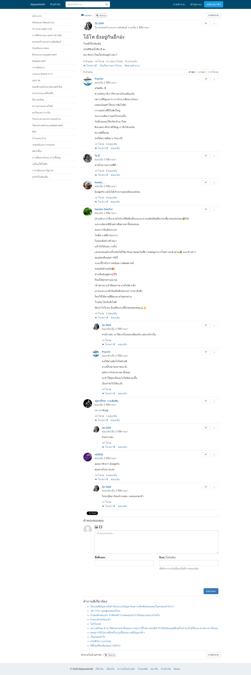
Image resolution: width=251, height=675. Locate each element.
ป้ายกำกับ (166, 669)
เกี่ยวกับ (100, 669)
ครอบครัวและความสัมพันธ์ (46, 41)
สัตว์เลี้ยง (37, 151)
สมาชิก (154, 669)
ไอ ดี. (97, 155)
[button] (213, 15)
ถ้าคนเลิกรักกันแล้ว (100, 619)
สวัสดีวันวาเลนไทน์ (100, 641)
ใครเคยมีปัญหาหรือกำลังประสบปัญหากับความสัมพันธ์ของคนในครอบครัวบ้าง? (132, 606)
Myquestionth (38, 4)
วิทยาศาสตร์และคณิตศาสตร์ (47, 125)
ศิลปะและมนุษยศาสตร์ (44, 54)
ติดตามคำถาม (132, 65)
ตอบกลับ (115, 148)
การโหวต (213, 72)
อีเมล (162, 557)
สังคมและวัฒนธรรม (43, 22)
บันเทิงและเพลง (40, 48)
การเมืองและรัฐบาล (42, 170)
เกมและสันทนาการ (42, 74)
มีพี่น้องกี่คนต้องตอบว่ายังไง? (105, 645)
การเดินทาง (38, 67)
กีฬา (34, 131)
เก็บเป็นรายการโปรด (111, 65)
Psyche (99, 78)
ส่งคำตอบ (211, 591)
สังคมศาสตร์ (39, 61)
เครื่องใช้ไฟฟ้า (40, 164)
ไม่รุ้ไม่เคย (95, 623)
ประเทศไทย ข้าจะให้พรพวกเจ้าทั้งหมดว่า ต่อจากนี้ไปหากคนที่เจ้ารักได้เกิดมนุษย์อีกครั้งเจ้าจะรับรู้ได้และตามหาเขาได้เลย (154, 628)
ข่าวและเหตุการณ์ (42, 28)
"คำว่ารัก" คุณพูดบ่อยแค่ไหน (105, 610)
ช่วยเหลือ (143, 669)
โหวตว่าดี (90, 65)
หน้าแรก (36, 16)
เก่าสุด (201, 72)
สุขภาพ (36, 80)
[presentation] (191, 579)
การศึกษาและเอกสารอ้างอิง (47, 35)
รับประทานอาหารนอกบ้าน (46, 119)
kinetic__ (100, 182)
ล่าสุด (192, 72)
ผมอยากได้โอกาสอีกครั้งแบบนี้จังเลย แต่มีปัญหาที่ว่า (117, 632)
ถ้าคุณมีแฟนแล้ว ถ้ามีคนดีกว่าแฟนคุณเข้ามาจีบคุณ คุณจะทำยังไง (125, 615)
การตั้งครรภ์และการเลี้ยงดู (46, 157)
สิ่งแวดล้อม (38, 99)
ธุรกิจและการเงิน (41, 112)
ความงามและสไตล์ (42, 106)
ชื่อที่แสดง (100, 557)
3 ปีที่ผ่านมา (143, 27)
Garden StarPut (104, 209)
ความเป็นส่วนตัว (126, 669)
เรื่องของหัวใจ (97, 637)
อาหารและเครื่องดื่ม (43, 93)
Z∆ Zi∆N (99, 23)
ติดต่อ (177, 669)
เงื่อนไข (110, 669)
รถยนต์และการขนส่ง (43, 144)
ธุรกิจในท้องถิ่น (40, 176)
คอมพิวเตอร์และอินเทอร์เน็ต (47, 86)
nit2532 (99, 454)
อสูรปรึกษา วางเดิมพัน (106, 401)
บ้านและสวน (39, 138)
